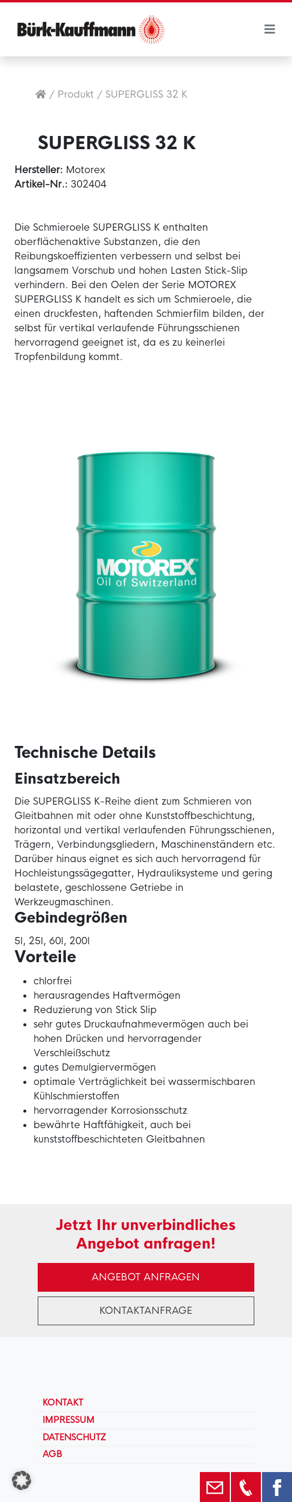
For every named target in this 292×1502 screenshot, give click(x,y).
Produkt (75, 94)
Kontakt (62, 1402)
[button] (21, 1480)
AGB (52, 1454)
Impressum (68, 1420)
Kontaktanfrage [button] (145, 1310)
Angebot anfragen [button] (146, 1277)
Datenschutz (74, 1437)
